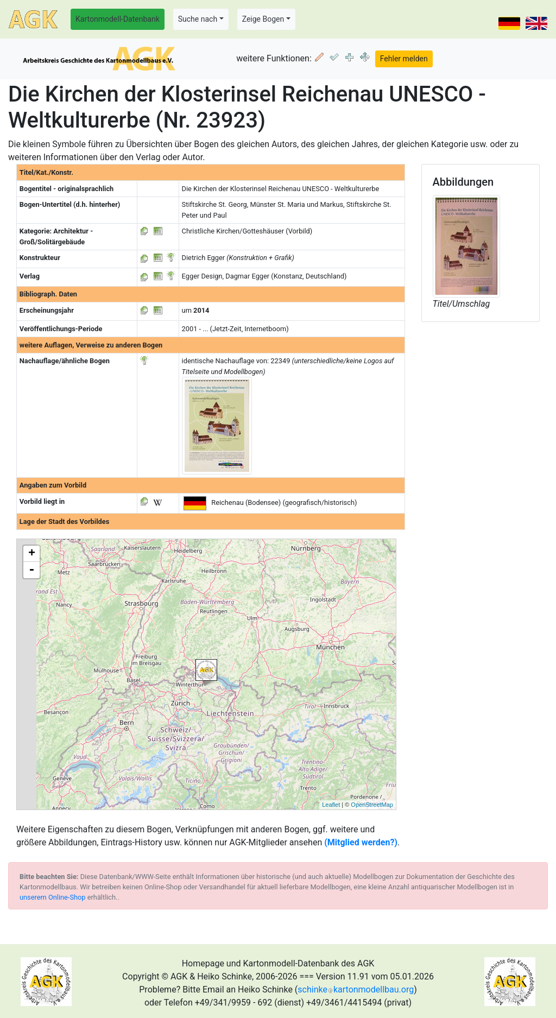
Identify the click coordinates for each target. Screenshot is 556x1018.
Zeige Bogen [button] (263, 19)
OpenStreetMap (372, 804)
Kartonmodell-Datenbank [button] (117, 19)
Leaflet (331, 804)
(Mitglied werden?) (360, 842)
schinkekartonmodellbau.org (356, 989)
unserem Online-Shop (53, 897)
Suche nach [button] (197, 19)
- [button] (31, 570)
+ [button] (31, 554)
